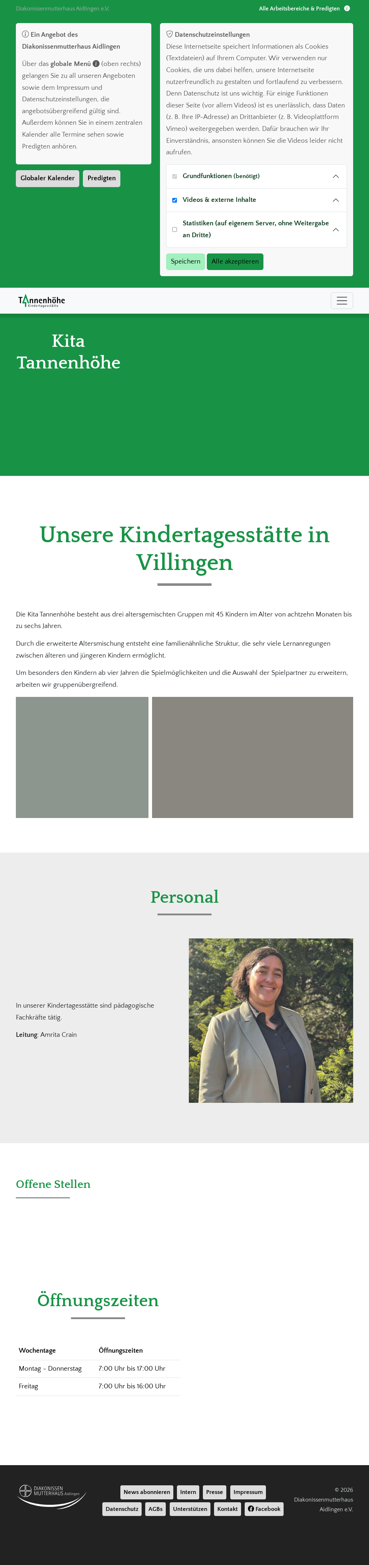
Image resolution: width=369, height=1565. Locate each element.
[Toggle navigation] (342, 300)
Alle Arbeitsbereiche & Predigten (304, 8)
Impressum (248, 1492)
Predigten (102, 178)
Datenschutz (122, 1509)
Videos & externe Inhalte (219, 200)
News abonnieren (147, 1492)
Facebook (264, 1509)
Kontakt (227, 1509)
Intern (188, 1492)
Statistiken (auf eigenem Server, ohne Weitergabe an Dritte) (256, 229)
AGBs (155, 1509)
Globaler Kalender (48, 178)
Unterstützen (190, 1509)
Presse (214, 1492)
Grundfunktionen (221, 176)
